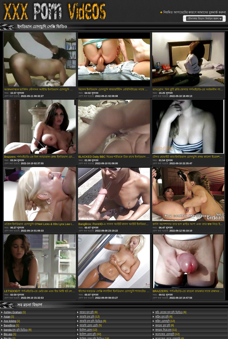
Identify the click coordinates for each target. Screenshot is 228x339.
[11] (166, 329)
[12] (90, 316)
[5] (91, 325)
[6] (17, 329)
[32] (90, 334)
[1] (15, 312)
